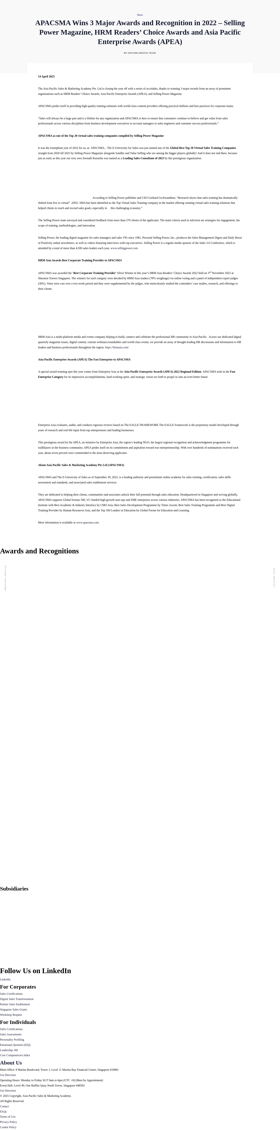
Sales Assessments (11, 1034)
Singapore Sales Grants (13, 1009)
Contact (4, 1106)
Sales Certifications (11, 993)
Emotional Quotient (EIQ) (15, 1044)
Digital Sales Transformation (17, 999)
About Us (11, 1063)
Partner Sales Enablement (15, 1004)
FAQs (3, 1111)
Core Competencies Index (15, 1055)
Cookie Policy (8, 1127)
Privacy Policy (8, 1121)
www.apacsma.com (87, 522)
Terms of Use (8, 1116)
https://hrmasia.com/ (117, 347)
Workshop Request (11, 1014)
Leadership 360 (9, 1050)
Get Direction (8, 1075)
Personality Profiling (12, 1039)
